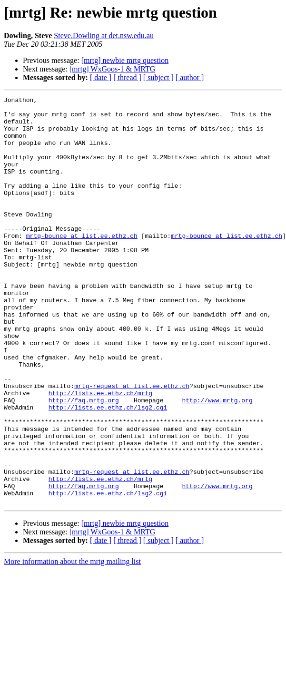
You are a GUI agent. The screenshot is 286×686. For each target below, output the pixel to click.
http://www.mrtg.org (217, 461)
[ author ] (190, 77)
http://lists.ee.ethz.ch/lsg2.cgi (108, 470)
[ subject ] (158, 77)
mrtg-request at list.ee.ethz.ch (131, 444)
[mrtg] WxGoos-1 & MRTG (112, 69)
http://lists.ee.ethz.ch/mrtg (100, 453)
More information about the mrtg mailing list (72, 643)
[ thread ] (127, 77)
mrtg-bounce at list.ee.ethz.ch (82, 264)
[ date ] (100, 77)
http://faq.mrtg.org (84, 461)
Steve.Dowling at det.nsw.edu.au (104, 35)
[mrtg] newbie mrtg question (125, 60)
